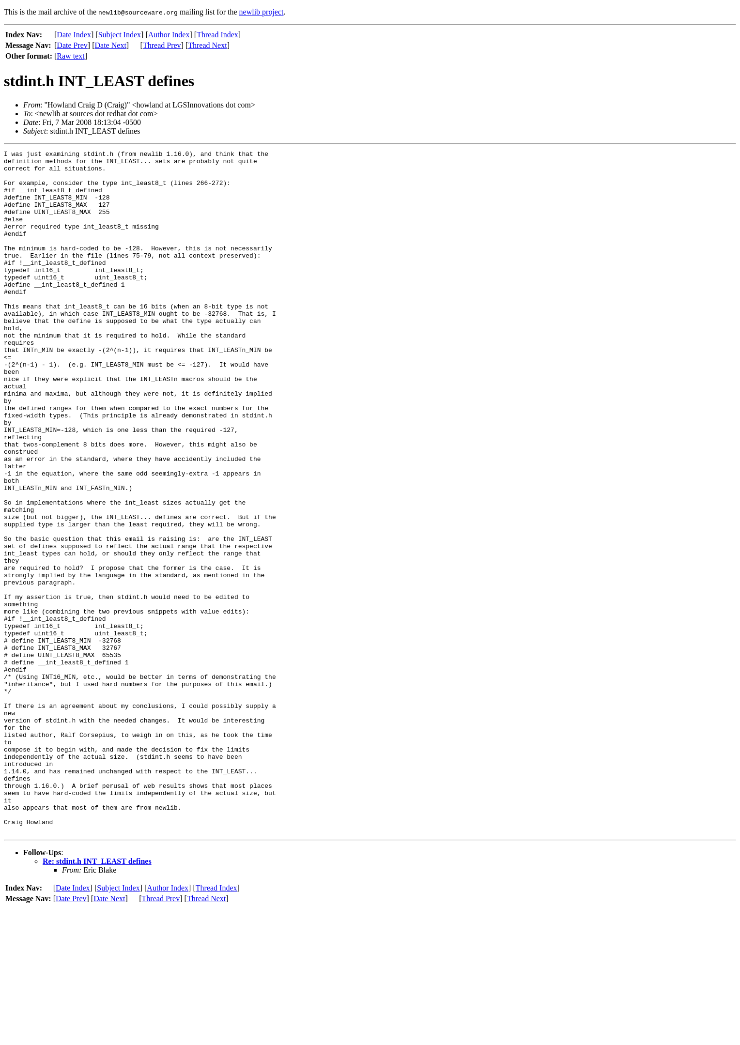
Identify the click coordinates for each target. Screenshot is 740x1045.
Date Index (74, 35)
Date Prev (72, 45)
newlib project (261, 12)
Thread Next (207, 45)
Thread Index (217, 35)
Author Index (169, 35)
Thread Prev (162, 45)
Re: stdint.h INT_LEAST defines (97, 998)
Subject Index (119, 35)
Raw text (70, 56)
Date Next (110, 45)
